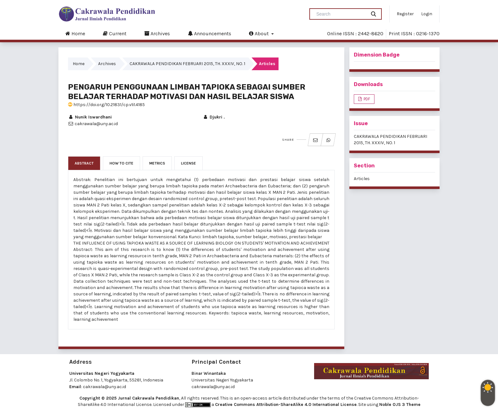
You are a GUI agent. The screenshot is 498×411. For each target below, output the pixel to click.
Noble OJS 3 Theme (400, 404)
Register (405, 14)
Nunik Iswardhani (90, 117)
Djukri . (214, 117)
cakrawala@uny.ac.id (104, 386)
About (259, 33)
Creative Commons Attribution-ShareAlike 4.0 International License (286, 404)
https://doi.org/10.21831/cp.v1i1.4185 (106, 104)
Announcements (209, 33)
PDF (366, 99)
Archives (157, 33)
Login (426, 14)
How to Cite (121, 163)
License (188, 163)
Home (75, 33)
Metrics (157, 163)
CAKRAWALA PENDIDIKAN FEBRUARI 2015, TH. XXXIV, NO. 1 (187, 63)
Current (114, 33)
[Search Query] (340, 14)
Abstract (84, 163)
